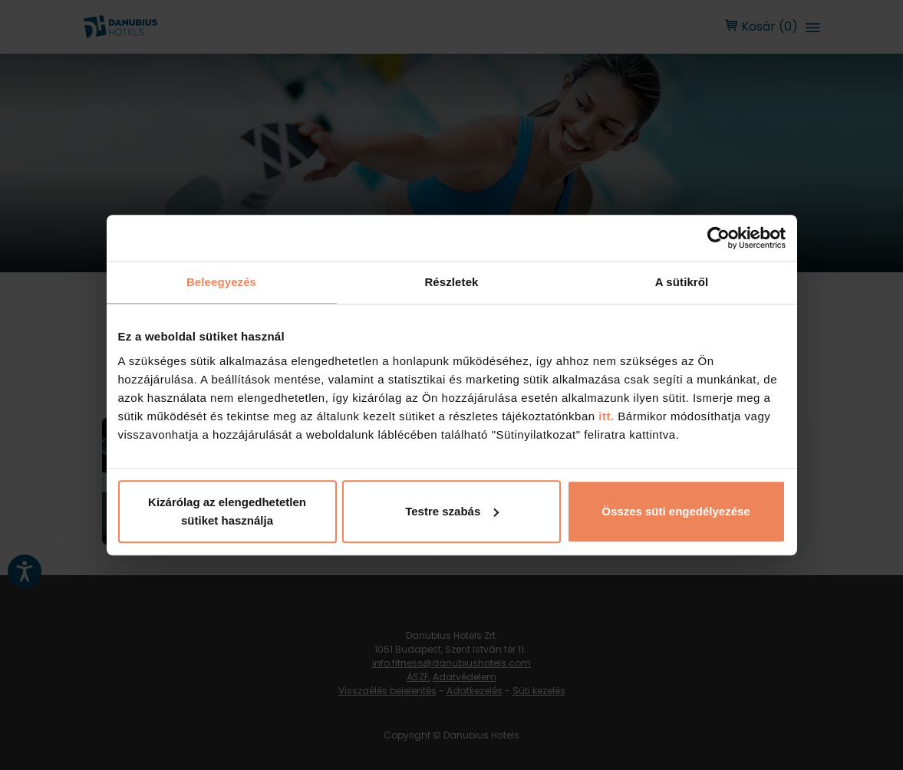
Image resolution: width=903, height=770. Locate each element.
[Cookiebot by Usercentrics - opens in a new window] (718, 237)
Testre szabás (452, 511)
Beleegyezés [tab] (221, 281)
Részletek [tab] (451, 281)
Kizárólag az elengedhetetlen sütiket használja (227, 511)
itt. (605, 416)
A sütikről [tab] (682, 281)
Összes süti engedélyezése (675, 511)
